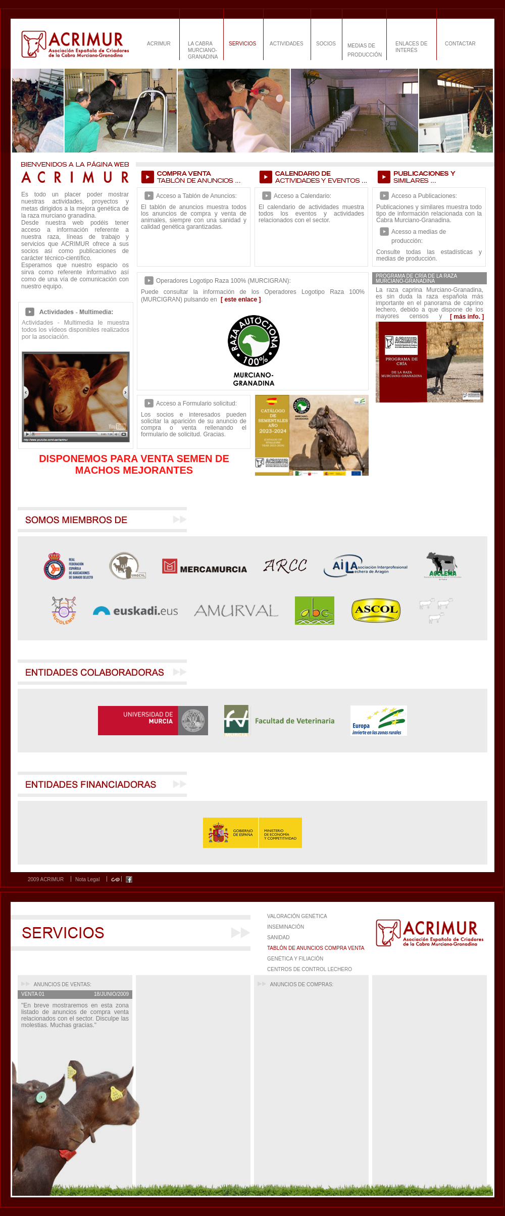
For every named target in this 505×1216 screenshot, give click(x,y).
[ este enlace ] (241, 299)
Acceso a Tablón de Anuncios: (196, 195)
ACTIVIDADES (287, 43)
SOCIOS (326, 43)
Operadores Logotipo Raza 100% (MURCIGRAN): (223, 280)
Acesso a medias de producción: (418, 236)
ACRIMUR (159, 43)
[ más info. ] (467, 316)
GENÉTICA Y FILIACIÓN (295, 958)
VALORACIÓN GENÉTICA (297, 916)
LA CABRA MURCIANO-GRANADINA (203, 50)
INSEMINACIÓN (285, 927)
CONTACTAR (460, 43)
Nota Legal (87, 879)
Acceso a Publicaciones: (424, 195)
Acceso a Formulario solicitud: (196, 403)
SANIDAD (278, 937)
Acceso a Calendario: (302, 195)
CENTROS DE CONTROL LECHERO (309, 969)
